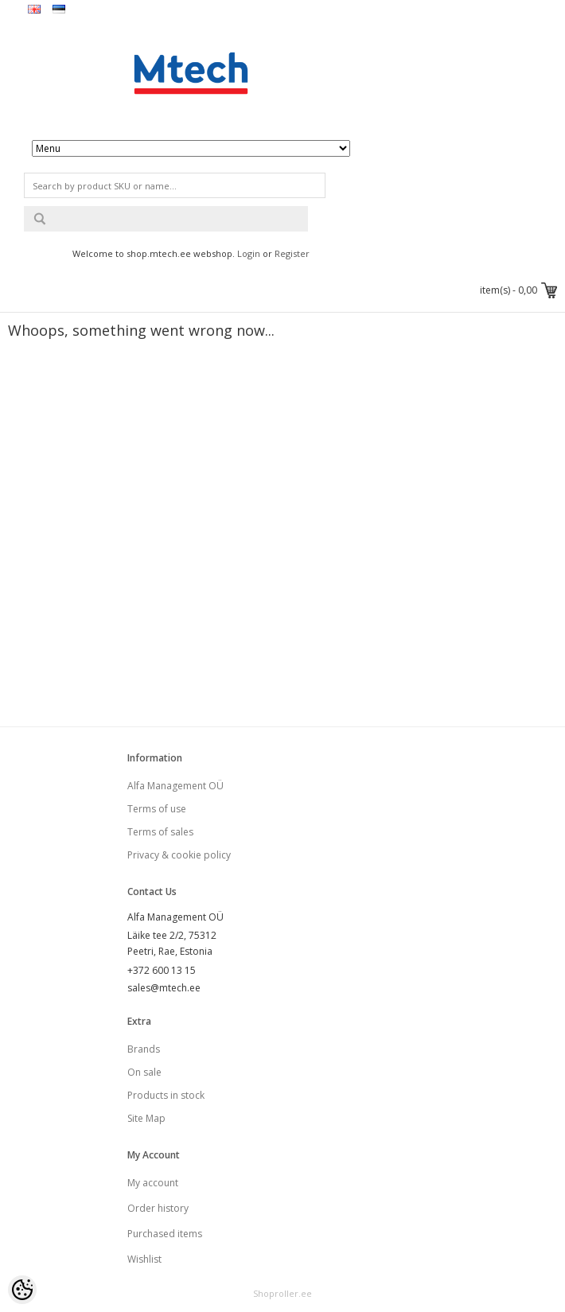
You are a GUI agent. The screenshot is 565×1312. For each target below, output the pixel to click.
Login (248, 253)
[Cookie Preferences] (22, 1289)
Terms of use (156, 809)
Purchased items (164, 1233)
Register (292, 253)
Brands (143, 1049)
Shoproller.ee (282, 1293)
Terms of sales (160, 832)
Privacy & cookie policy (179, 855)
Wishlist (144, 1259)
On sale (144, 1072)
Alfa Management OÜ (175, 785)
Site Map (146, 1118)
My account (152, 1182)
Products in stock (166, 1095)
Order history (158, 1208)
